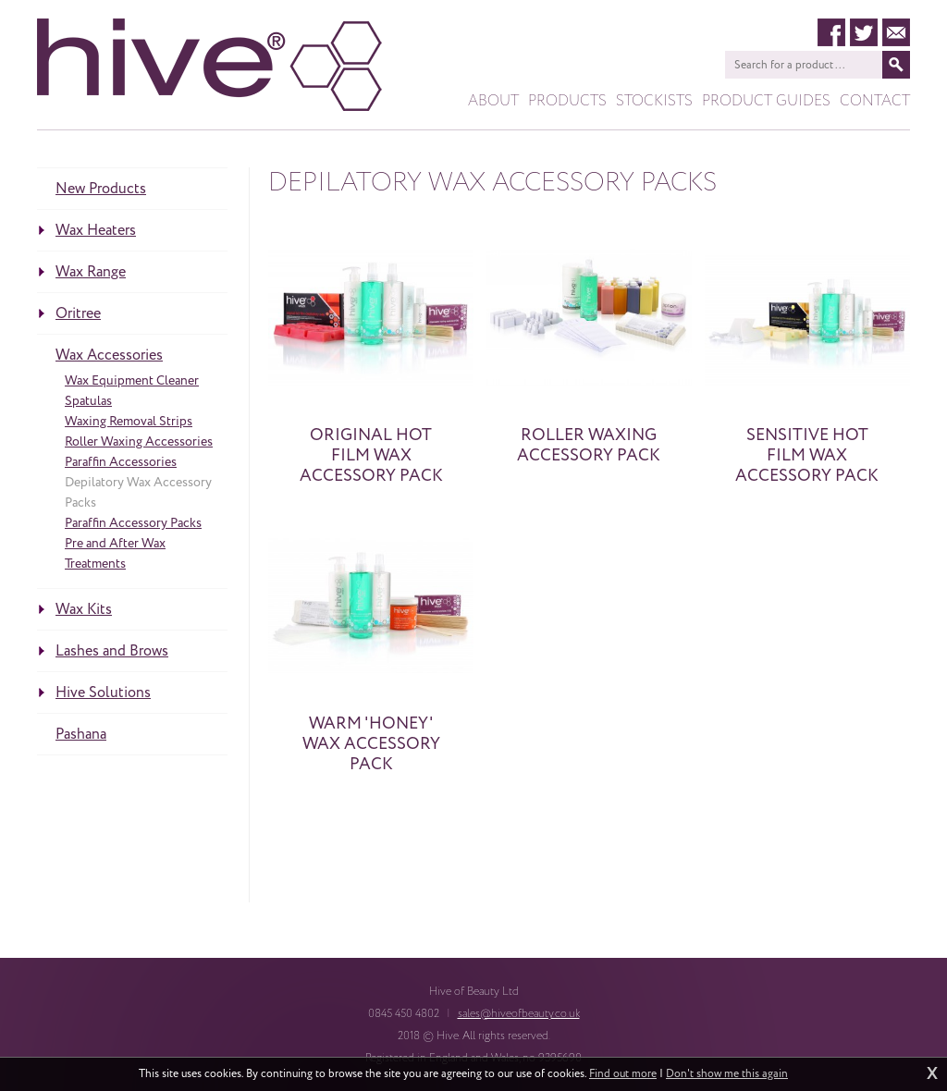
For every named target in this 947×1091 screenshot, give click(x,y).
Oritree (78, 313)
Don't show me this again (727, 1074)
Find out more (623, 1074)
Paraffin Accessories (121, 462)
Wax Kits (83, 609)
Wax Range (90, 272)
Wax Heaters (95, 230)
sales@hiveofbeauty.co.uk (519, 1013)
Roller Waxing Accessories (139, 441)
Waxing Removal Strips (128, 421)
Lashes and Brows (111, 651)
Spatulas (88, 401)
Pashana (80, 734)
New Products (100, 188)
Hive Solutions (103, 692)
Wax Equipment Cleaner (132, 380)
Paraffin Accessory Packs (133, 523)
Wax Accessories (109, 355)
